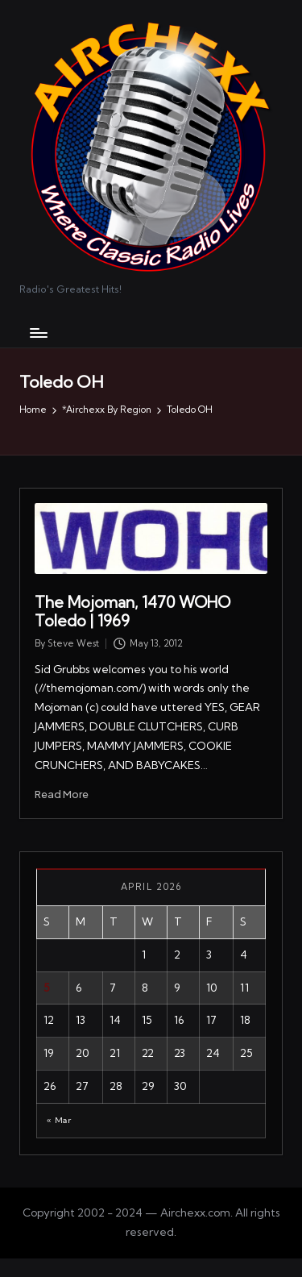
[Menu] (38, 332)
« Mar (59, 1120)
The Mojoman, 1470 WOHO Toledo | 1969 (132, 611)
